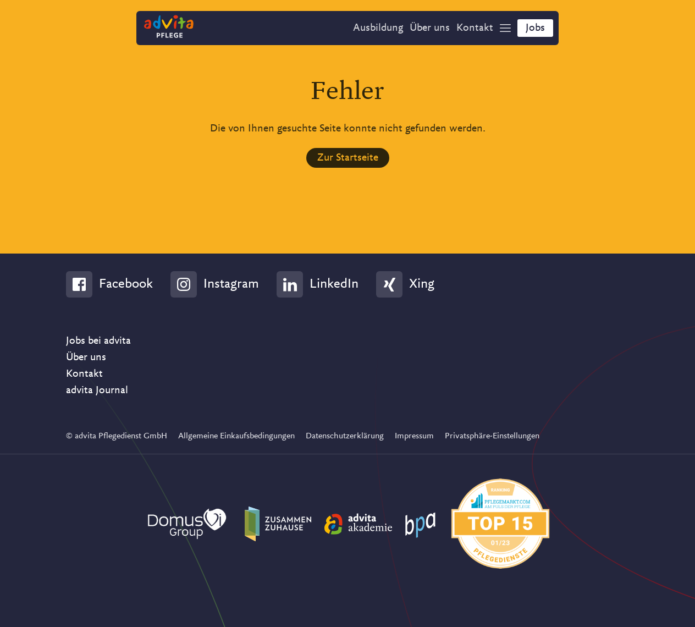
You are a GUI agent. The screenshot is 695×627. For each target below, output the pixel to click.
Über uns (86, 357)
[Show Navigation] (505, 28)
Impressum (414, 436)
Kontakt (84, 374)
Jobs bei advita (98, 341)
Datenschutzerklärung (345, 436)
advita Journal (97, 390)
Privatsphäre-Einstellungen (492, 436)
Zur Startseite (347, 157)
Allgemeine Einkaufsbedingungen (236, 436)
